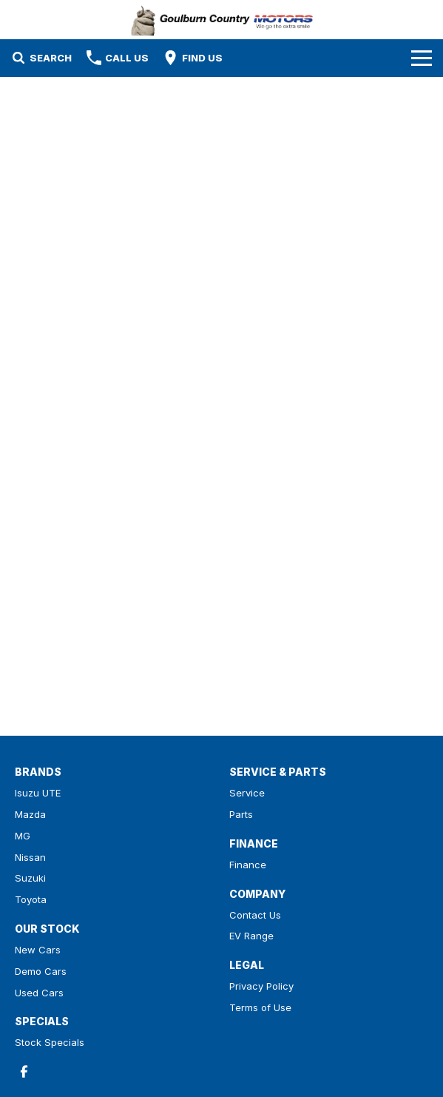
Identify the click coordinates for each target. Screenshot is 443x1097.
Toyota (31, 899)
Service (247, 793)
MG (22, 836)
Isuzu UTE (38, 793)
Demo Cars (41, 971)
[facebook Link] (24, 1071)
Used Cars (39, 993)
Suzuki (30, 878)
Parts (241, 814)
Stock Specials (49, 1042)
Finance (247, 864)
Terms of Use (260, 1007)
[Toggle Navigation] (421, 57)
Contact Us (255, 915)
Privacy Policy (261, 986)
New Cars (38, 950)
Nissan (30, 857)
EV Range (251, 936)
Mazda (30, 814)
